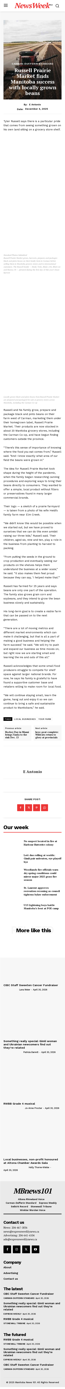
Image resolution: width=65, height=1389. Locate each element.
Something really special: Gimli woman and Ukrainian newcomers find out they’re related (30, 1044)
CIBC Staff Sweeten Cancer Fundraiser (30, 985)
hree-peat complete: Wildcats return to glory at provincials (47, 735)
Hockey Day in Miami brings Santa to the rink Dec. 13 (17, 735)
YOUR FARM (44, 719)
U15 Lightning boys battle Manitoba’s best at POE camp (41, 906)
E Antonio (35, 104)
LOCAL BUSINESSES (25, 719)
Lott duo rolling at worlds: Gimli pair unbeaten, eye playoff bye (42, 858)
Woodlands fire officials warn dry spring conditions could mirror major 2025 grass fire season (41, 874)
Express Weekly (12, 1314)
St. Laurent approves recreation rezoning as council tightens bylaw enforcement (42, 891)
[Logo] (33, 5)
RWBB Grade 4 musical (19, 1103)
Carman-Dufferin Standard (32, 64)
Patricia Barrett (30, 1052)
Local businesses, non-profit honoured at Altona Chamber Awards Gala (30, 1161)
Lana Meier (24, 989)
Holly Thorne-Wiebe (39, 1167)
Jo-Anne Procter (33, 1108)
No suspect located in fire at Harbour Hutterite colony (40, 842)
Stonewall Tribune (14, 1323)
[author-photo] (10, 989)
